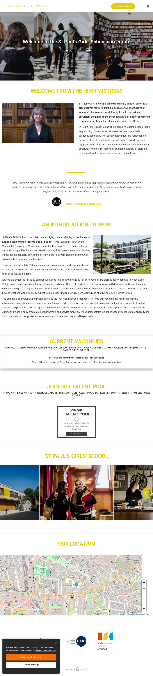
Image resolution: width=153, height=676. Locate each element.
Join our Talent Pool (16, 6)
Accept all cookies (31, 657)
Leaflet (122, 614)
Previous (6, 493)
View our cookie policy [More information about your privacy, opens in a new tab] (45, 651)
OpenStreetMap (134, 614)
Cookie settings (31, 665)
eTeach (76, 669)
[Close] (55, 643)
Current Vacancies (39, 6)
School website (123, 6)
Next (146, 493)
